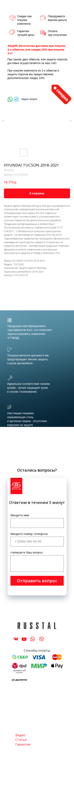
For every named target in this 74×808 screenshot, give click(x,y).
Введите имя (19, 515)
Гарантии (22, 744)
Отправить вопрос (37, 580)
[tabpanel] (37, 386)
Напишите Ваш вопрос (26, 552)
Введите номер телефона (29, 534)
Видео (20, 735)
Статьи (21, 739)
